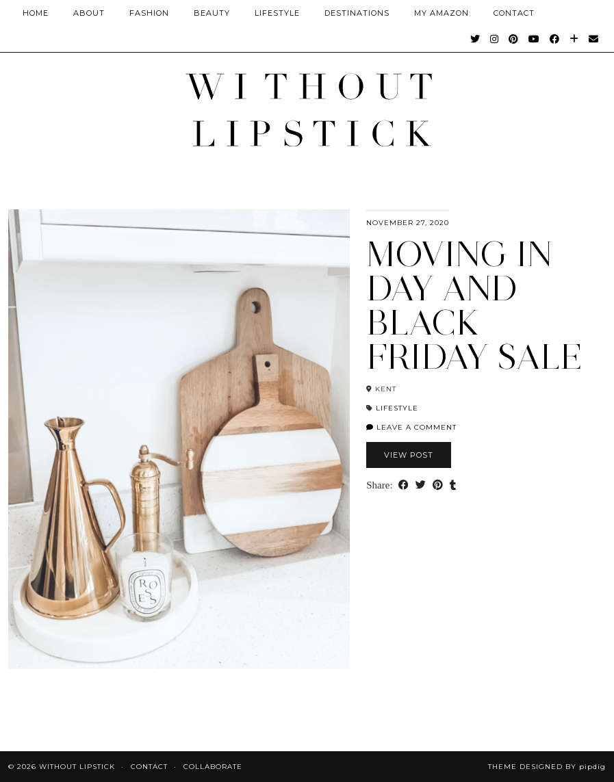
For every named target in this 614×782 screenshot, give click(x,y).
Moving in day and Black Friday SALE (474, 305)
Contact (149, 766)
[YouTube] (534, 39)
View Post (408, 455)
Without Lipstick (77, 766)
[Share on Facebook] (403, 485)
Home (36, 13)
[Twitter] (475, 39)
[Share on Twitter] (420, 485)
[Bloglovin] (574, 39)
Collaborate (212, 766)
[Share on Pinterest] (437, 485)
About (89, 13)
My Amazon (441, 13)
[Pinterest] (514, 39)
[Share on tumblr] (452, 485)
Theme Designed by (547, 766)
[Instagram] (494, 39)
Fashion (149, 13)
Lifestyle (277, 13)
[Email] (594, 39)
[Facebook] (555, 39)
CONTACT (514, 13)
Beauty (212, 13)
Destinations (356, 13)
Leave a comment (411, 427)
